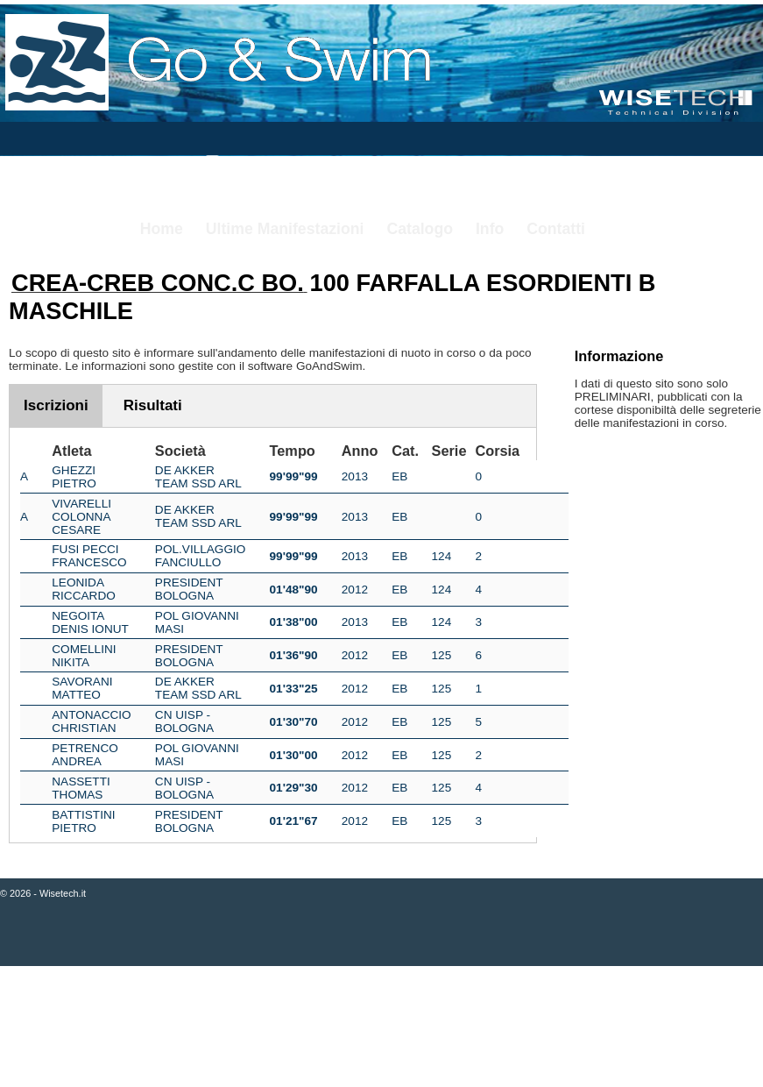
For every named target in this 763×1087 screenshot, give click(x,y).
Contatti (555, 229)
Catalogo (419, 229)
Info (490, 229)
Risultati (153, 405)
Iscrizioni (56, 405)
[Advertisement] (381, 1028)
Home (161, 229)
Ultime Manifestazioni (285, 229)
